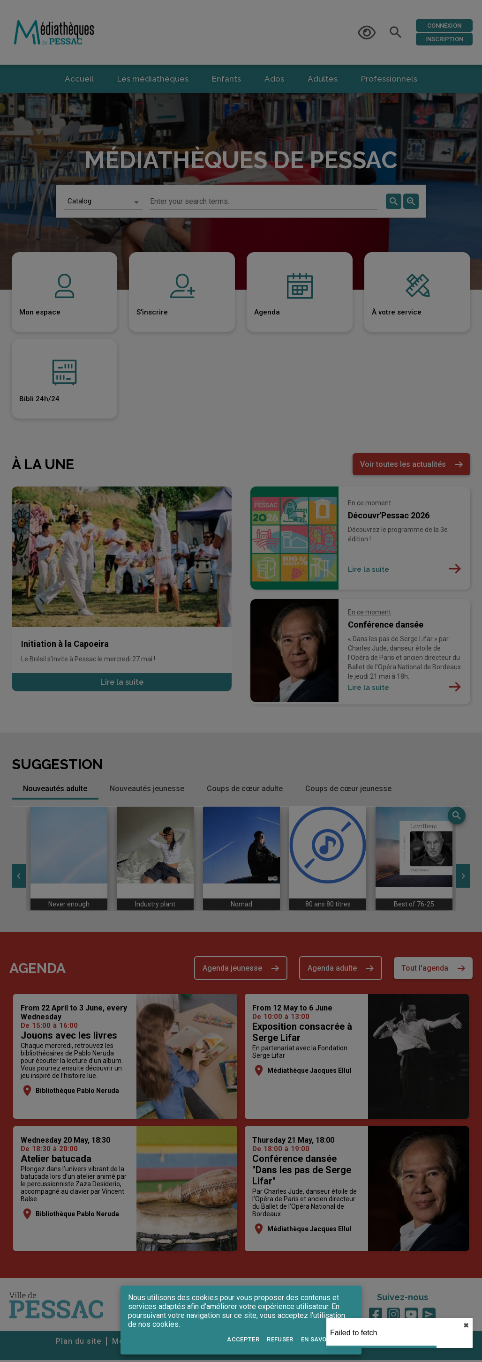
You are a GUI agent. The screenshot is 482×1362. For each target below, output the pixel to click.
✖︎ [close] (466, 1325)
